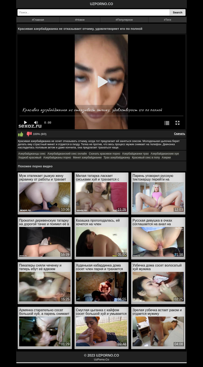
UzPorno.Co (101, 359)
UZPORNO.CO (101, 4)
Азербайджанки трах (135, 153)
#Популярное (124, 19)
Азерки (166, 157)
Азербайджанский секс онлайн (67, 153)
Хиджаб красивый (29, 157)
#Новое (80, 19)
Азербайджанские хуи (165, 153)
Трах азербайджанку (117, 157)
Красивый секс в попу (146, 157)
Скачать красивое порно (104, 153)
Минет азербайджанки (87, 157)
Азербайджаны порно (57, 157)
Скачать (179, 133)
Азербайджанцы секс (32, 153)
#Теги (167, 19)
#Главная (38, 19)
